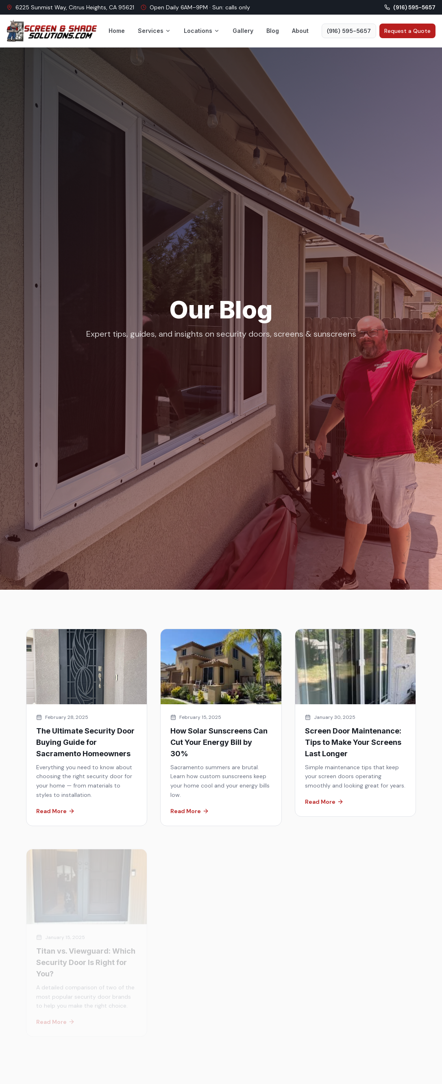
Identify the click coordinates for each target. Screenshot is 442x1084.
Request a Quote (407, 31)
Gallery (243, 30)
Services (154, 30)
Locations (202, 30)
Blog (272, 30)
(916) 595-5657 (349, 31)
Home (117, 30)
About (300, 30)
